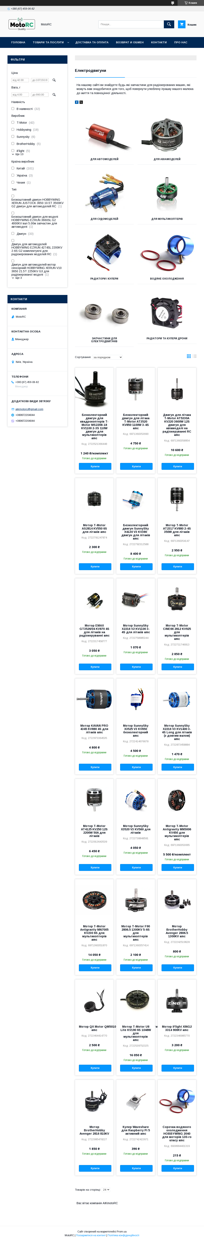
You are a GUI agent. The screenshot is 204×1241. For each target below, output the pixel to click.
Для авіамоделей (167, 159)
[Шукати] (169, 24)
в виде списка (195, 357)
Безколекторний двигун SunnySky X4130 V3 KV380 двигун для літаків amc (135, 532)
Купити (95, 466)
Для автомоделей (104, 159)
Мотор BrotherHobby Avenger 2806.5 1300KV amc (177, 931)
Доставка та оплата (91, 42)
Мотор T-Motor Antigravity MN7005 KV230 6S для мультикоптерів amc (94, 933)
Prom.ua (122, 1231)
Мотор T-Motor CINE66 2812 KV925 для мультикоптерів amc (177, 632)
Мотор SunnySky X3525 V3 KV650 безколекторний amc (135, 730)
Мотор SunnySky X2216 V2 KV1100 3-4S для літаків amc (136, 629)
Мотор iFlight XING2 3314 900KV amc (177, 1028)
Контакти (159, 42)
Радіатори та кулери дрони (167, 338)
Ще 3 (18, 277)
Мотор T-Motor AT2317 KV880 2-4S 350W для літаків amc (177, 530)
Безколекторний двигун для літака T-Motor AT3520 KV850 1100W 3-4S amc (135, 421)
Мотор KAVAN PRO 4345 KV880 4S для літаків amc (94, 729)
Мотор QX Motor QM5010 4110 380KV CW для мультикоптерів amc (94, 1028)
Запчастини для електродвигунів (104, 340)
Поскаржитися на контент (91, 1235)
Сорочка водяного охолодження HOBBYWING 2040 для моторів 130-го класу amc (177, 1133)
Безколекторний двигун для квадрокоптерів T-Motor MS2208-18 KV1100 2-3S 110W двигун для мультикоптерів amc (94, 426)
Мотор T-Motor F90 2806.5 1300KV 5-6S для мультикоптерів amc (135, 933)
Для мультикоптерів (167, 219)
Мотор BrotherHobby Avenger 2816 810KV (94, 1130)
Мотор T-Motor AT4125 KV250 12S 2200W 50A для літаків (94, 831)
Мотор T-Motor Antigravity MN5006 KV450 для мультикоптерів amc (177, 832)
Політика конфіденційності (123, 1235)
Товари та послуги (48, 42)
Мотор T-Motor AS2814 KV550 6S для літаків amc (94, 528)
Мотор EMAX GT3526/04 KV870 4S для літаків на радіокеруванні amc (94, 630)
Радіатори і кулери (104, 278)
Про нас (180, 42)
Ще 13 (19, 154)
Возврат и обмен (130, 42)
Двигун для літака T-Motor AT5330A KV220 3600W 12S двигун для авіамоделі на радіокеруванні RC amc (177, 424)
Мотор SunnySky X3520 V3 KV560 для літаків (136, 829)
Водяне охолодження (167, 278)
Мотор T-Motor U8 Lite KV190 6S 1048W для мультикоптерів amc (136, 1033)
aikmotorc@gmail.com (29, 409)
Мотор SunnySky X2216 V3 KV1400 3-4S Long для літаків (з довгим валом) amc (177, 732)
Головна (18, 42)
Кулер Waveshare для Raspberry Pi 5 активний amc (135, 1130)
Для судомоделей (104, 219)
